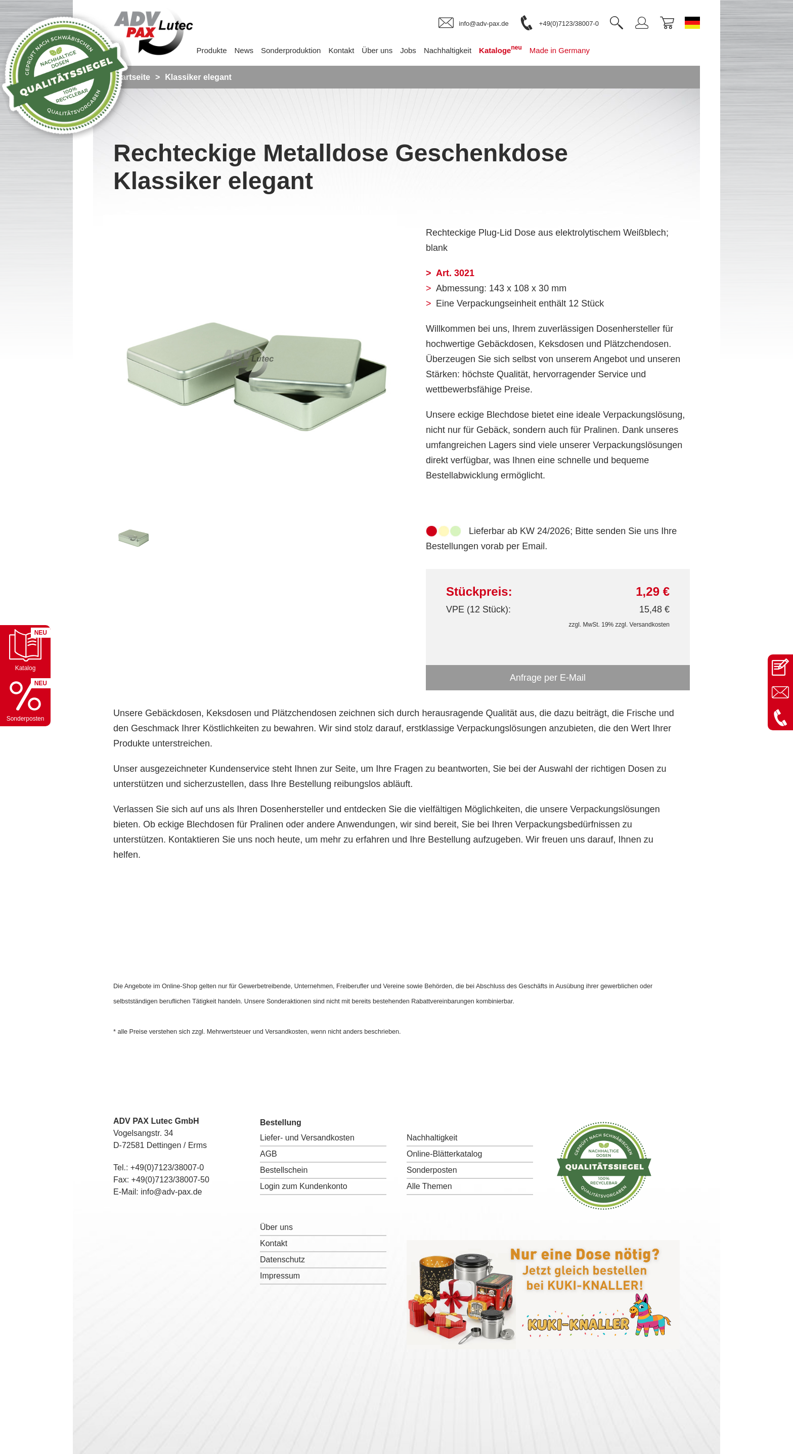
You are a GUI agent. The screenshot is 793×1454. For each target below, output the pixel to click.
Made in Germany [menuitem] (560, 50)
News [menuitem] (244, 50)
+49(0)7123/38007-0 (167, 1167)
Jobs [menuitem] (408, 50)
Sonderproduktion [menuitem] (291, 50)
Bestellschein (283, 1170)
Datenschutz (282, 1259)
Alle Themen (429, 1186)
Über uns (276, 1227)
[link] (473, 23)
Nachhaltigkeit (432, 1137)
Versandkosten (650, 624)
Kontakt (273, 1243)
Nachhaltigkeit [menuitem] (447, 50)
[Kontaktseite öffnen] (780, 667)
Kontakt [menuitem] (341, 50)
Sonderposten (432, 1170)
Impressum (280, 1275)
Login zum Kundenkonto (303, 1186)
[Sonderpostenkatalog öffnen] (25, 701)
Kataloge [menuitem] (500, 49)
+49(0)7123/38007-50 (170, 1179)
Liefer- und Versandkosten (307, 1137)
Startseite (131, 77)
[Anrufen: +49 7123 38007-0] (780, 717)
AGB (268, 1154)
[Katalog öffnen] (25, 650)
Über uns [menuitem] (377, 50)
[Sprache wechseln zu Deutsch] (692, 22)
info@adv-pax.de (171, 1191)
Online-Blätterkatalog (444, 1154)
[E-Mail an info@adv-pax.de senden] (780, 692)
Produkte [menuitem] (211, 50)
